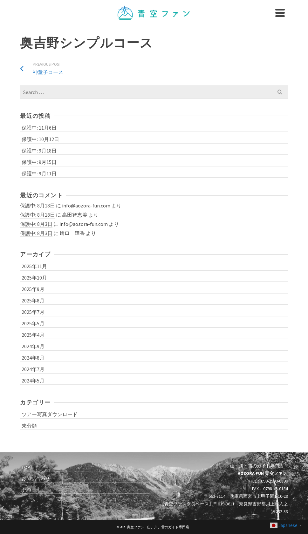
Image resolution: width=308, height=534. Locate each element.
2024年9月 (33, 346)
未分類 (29, 425)
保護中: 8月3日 (36, 224)
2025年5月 (33, 323)
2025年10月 (34, 277)
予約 (26, 489)
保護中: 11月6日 (39, 128)
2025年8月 (33, 300)
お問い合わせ (36, 478)
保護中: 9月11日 (39, 173)
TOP (26, 467)
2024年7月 (33, 369)
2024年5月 (33, 380)
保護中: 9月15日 (39, 162)
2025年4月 (33, 335)
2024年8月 (33, 358)
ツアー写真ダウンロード (50, 414)
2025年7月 (33, 312)
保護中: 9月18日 (39, 150)
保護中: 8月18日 (37, 205)
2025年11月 (34, 266)
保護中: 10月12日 (40, 139)
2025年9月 (33, 289)
